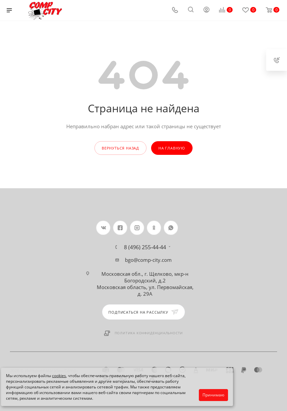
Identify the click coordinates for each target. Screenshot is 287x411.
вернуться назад (120, 148)
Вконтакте (103, 228)
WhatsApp (171, 228)
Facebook (120, 228)
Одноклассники (154, 228)
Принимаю (213, 395)
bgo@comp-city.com (148, 260)
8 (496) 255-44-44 (145, 247)
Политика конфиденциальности (149, 333)
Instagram (137, 228)
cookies (59, 375)
